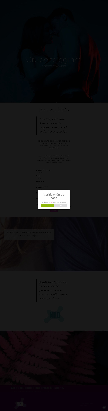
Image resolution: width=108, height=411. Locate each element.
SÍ (47, 205)
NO (61, 205)
